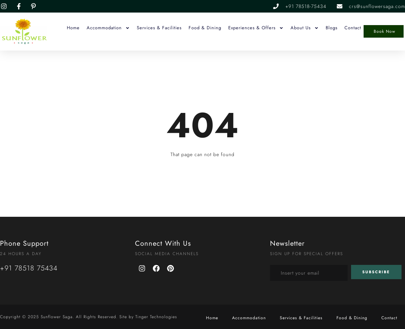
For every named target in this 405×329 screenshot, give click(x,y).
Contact (352, 27)
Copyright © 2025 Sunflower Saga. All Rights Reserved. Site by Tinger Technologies (88, 317)
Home (73, 27)
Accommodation (108, 28)
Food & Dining (205, 27)
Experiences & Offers (256, 28)
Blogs (332, 27)
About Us (305, 28)
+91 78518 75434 (28, 268)
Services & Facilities (159, 27)
